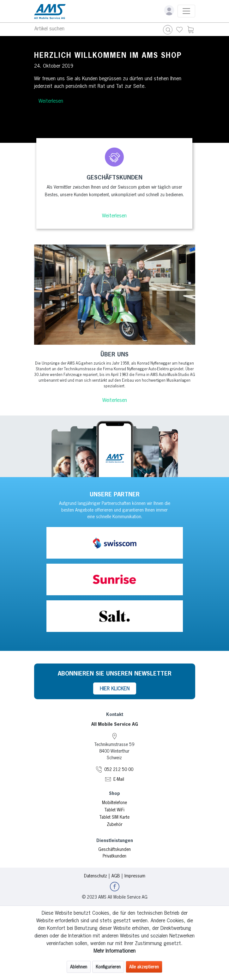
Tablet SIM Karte (114, 817)
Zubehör (115, 824)
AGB (115, 876)
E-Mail (118, 779)
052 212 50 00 (118, 769)
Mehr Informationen (114, 951)
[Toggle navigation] (186, 11)
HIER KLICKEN (115, 688)
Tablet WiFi (114, 810)
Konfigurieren (108, 967)
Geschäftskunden (114, 849)
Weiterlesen (51, 101)
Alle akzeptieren (144, 967)
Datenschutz (95, 876)
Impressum (134, 876)
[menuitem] (179, 29)
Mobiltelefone (114, 802)
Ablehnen (78, 967)
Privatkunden (114, 856)
